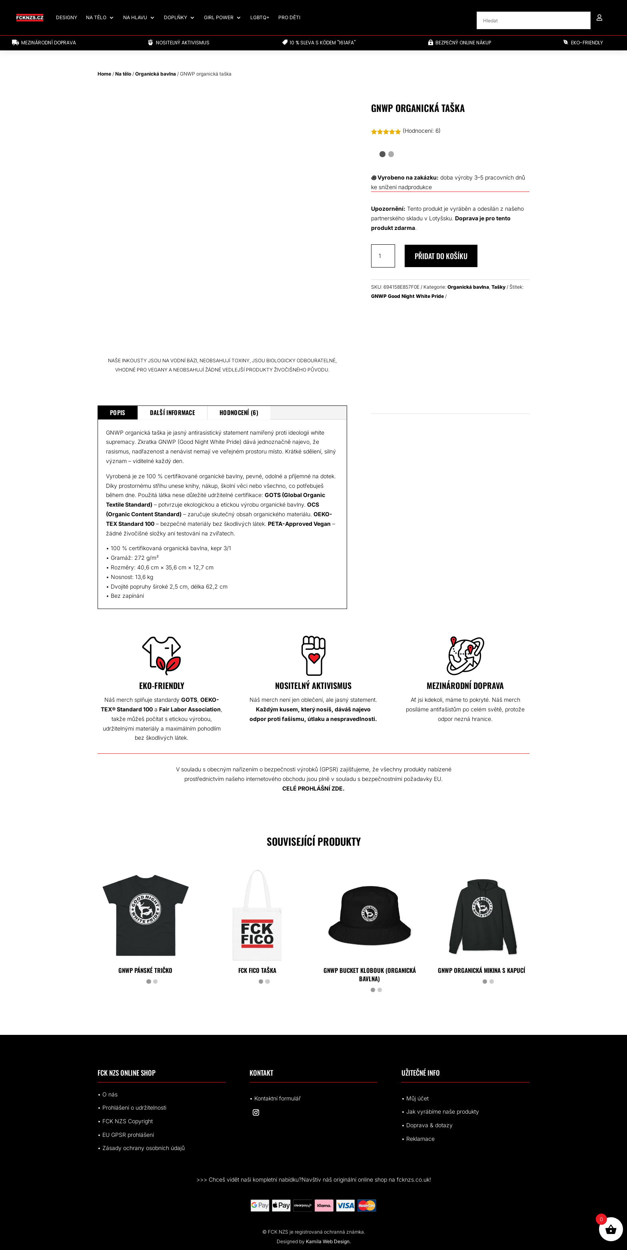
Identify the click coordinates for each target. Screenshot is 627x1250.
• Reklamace (418, 1138)
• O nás (108, 1094)
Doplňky (175, 17)
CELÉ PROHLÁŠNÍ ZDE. (313, 788)
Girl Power (219, 17)
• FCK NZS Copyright (125, 1121)
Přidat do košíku (441, 256)
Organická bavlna (155, 74)
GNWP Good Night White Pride (407, 296)
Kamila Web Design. (328, 1241)
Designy (66, 17)
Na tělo (96, 17)
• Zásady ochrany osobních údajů (141, 1147)
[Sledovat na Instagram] (256, 1112)
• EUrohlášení (126, 1134)
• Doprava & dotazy (427, 1125)
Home (104, 74)
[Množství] (383, 256)
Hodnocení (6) (239, 412)
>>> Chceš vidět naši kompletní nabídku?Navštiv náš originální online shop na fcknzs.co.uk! (313, 1179)
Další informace (173, 412)
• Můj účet (415, 1098)
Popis (118, 412)
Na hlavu (135, 17)
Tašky (498, 287)
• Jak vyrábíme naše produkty (440, 1111)
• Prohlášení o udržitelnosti (132, 1107)
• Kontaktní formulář (275, 1098)
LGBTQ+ (260, 17)
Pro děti (289, 17)
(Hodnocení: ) (422, 130)
